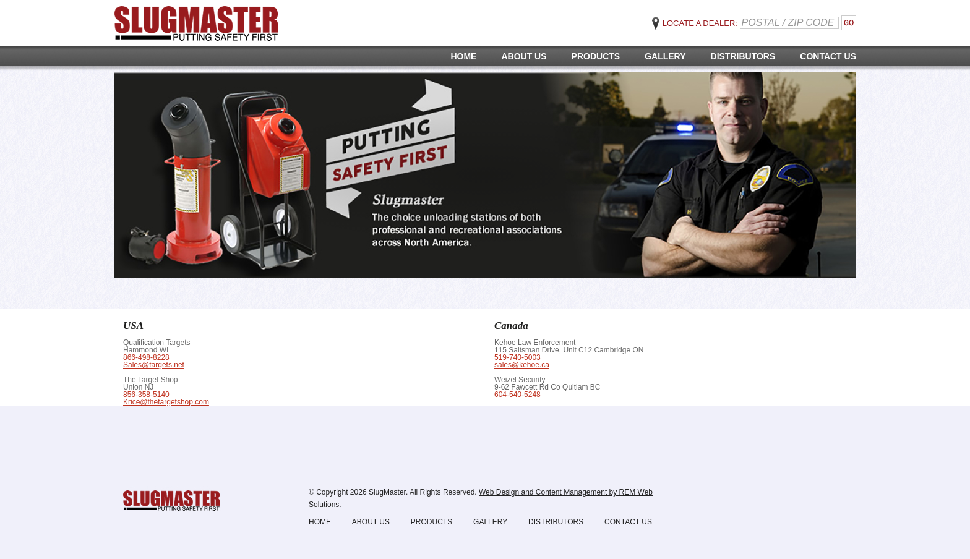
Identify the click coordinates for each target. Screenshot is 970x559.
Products (596, 56)
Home (463, 56)
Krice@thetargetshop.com (166, 402)
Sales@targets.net (153, 365)
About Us (523, 56)
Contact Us (828, 56)
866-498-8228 (146, 357)
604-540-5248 (517, 394)
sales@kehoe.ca (521, 365)
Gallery (665, 56)
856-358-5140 (146, 394)
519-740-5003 (517, 357)
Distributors (743, 56)
